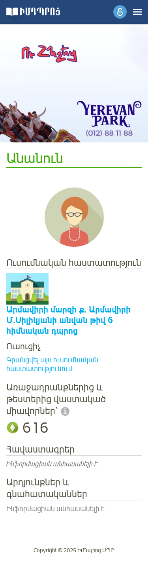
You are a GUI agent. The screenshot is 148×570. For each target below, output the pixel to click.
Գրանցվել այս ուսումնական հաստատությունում (52, 364)
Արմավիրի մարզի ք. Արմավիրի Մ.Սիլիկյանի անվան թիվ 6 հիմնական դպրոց (68, 320)
